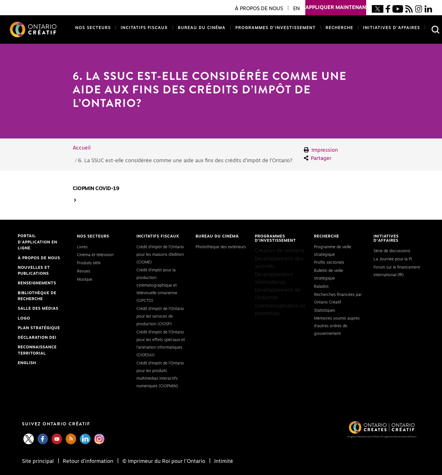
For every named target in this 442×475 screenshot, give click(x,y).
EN (296, 8)
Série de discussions (392, 251)
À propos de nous (39, 258)
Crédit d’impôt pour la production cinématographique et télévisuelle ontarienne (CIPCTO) (156, 285)
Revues (83, 271)
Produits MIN (88, 263)
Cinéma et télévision (95, 255)
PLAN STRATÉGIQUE (39, 328)
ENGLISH (27, 363)
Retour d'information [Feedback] (88, 461)
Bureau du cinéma (201, 27)
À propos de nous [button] (259, 8)
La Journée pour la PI (393, 259)
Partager (318, 158)
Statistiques (324, 311)
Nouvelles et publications (34, 271)
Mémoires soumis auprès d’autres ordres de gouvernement (337, 326)
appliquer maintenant (335, 5)
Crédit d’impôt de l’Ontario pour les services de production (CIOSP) (160, 316)
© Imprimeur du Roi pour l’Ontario (164, 461)
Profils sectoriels (329, 263)
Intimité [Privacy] (223, 461)
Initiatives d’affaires (391, 28)
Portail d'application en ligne (37, 243)
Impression (321, 150)
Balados (321, 287)
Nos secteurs (93, 28)
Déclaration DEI (37, 338)
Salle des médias (38, 309)
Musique (84, 280)
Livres (82, 247)
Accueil (82, 148)
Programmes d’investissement (275, 28)
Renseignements (37, 283)
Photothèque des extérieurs (221, 247)
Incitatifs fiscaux (144, 28)
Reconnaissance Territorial (37, 351)
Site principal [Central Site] (38, 461)
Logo (24, 318)
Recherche (339, 28)
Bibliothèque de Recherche (37, 296)
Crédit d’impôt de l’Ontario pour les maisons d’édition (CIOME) (160, 254)
